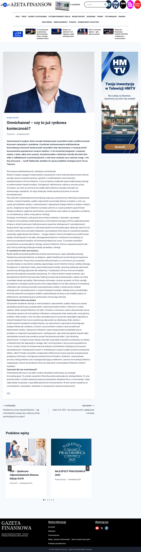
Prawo (100, 16)
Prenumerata (53, 535)
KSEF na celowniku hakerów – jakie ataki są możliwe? (95, 32)
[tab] (43, 500)
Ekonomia (91, 16)
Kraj (18, 16)
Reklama (51, 531)
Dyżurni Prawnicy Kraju (59, 16)
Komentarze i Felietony (88, 22)
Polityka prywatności (57, 543)
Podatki (72, 22)
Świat (24, 16)
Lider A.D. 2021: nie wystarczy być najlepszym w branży (72, 409)
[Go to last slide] (10, 468)
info (12, 134)
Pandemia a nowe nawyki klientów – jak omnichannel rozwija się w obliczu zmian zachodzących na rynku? (25, 411)
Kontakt (51, 527)
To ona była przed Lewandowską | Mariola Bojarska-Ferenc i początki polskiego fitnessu (42, 34)
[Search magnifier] (105, 4)
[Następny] (87, 468)
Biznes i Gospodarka (37, 16)
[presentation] (26, 452)
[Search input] (95, 4)
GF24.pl (62, 479)
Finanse (121, 16)
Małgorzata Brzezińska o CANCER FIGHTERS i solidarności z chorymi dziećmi (121, 34)
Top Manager (111, 16)
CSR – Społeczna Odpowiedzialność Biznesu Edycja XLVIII (24, 475)
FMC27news (47, 22)
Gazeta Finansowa (16, 525)
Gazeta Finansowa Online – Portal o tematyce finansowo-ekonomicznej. (14, 535)
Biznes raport (78, 16)
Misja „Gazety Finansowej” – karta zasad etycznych (69, 539)
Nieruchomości (60, 22)
